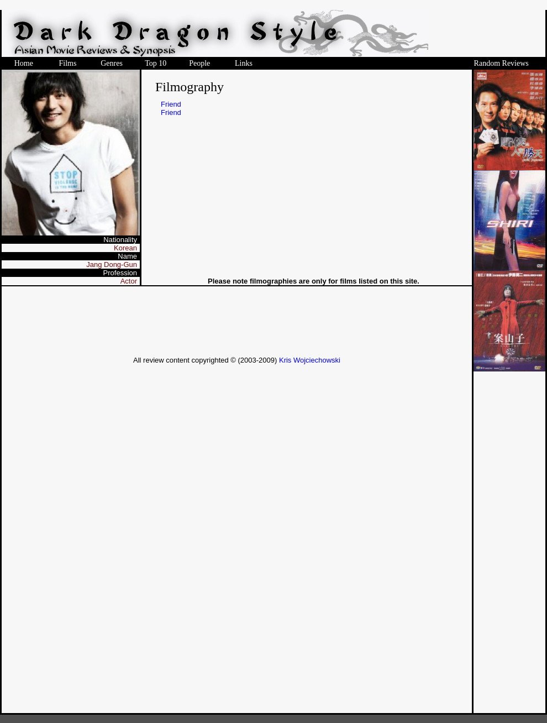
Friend (171, 104)
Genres (112, 63)
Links (244, 63)
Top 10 (155, 63)
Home (23, 63)
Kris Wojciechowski (309, 360)
